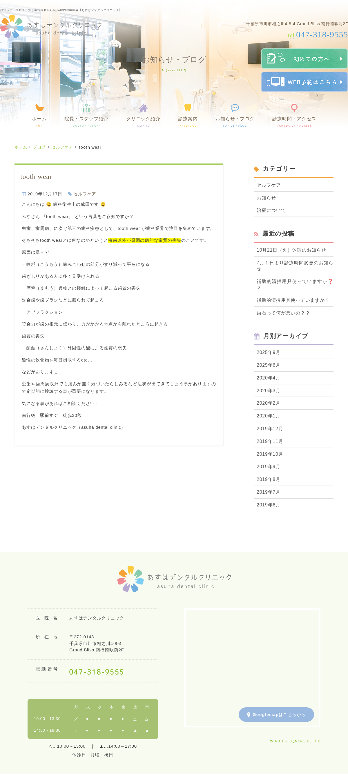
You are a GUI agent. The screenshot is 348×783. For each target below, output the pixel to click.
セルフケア (62, 147)
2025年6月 (268, 365)
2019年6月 (268, 504)
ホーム (39, 122)
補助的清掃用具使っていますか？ (293, 300)
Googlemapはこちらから (276, 714)
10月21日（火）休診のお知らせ (291, 250)
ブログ (39, 147)
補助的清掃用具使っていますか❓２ (295, 284)
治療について (271, 210)
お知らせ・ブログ (234, 122)
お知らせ (266, 197)
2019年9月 (268, 466)
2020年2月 (268, 403)
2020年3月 (268, 390)
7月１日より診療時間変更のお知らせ (295, 265)
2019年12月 (270, 428)
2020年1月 (268, 415)
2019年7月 (268, 492)
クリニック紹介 (143, 122)
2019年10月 (270, 454)
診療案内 (187, 122)
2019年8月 (268, 479)
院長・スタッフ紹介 (86, 122)
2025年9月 (268, 352)
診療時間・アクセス (294, 122)
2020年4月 (268, 377)
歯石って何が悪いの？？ (283, 312)
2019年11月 (270, 441)
